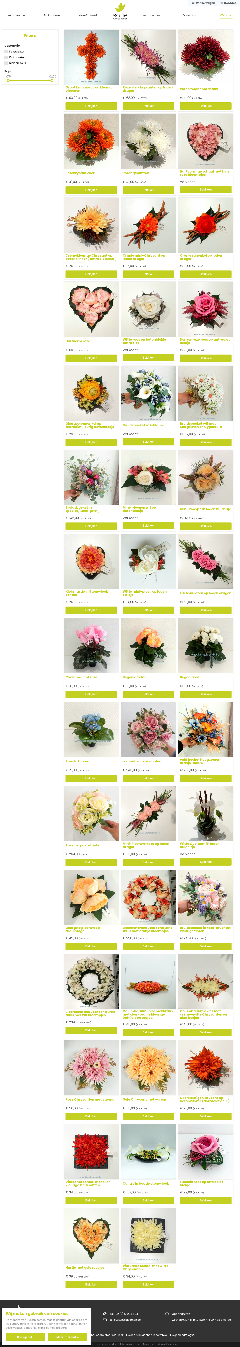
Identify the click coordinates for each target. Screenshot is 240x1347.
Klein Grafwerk (88, 15)
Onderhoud (190, 15)
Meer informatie (67, 1337)
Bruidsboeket (52, 15)
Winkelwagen (204, 3)
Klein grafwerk (15, 63)
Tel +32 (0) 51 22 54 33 (124, 1314)
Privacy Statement (129, 1344)
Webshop (226, 15)
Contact (228, 3)
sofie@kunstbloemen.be (125, 1320)
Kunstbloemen (17, 15)
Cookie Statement (167, 1344)
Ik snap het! (25, 1337)
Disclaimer (148, 1344)
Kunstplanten (151, 15)
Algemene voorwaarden (103, 1344)
